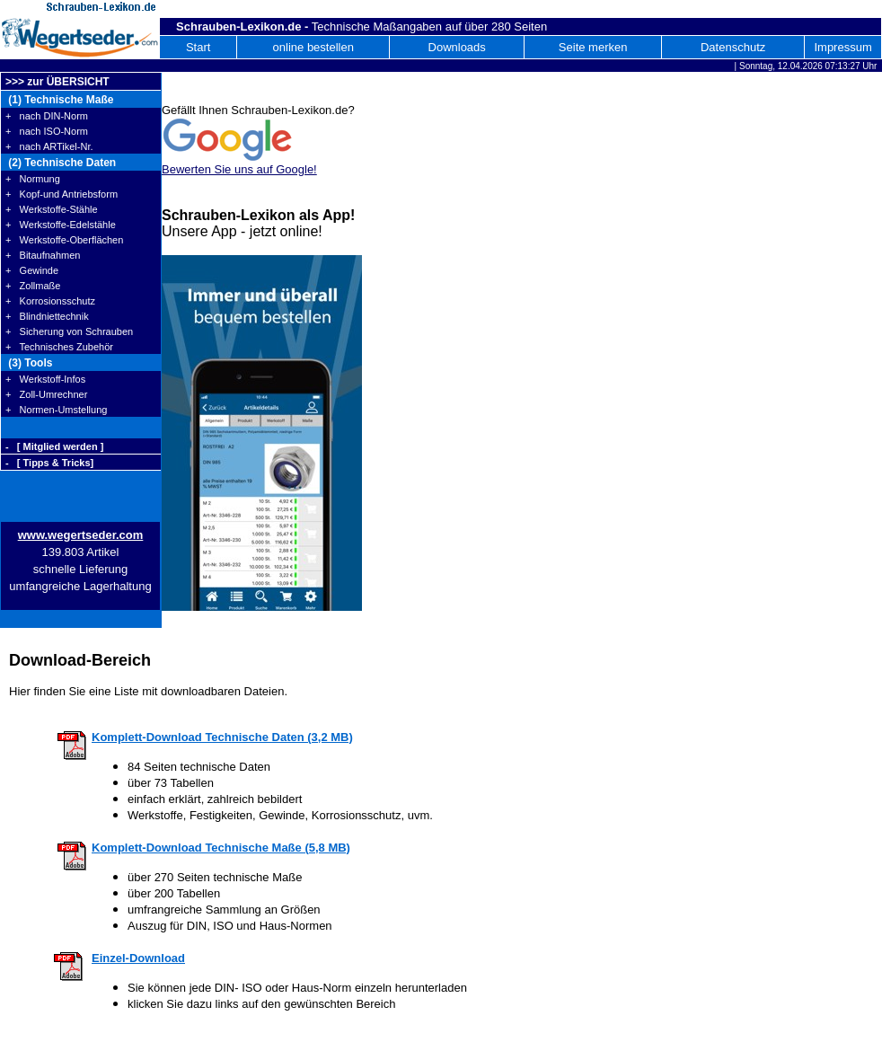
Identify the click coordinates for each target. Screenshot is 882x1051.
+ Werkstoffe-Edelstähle (60, 224)
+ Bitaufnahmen (42, 255)
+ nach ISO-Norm (46, 131)
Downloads (457, 47)
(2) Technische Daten (60, 162)
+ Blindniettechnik (47, 316)
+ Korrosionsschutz (50, 301)
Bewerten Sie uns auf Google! (239, 169)
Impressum (842, 47)
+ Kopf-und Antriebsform (61, 194)
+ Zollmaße (32, 285)
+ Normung (32, 178)
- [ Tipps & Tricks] (49, 462)
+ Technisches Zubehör (59, 346)
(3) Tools (28, 363)
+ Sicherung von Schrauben (69, 331)
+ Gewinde (31, 270)
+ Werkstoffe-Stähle (51, 209)
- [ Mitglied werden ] (54, 446)
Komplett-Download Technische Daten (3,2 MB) (222, 737)
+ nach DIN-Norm (46, 115)
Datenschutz (733, 47)
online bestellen (313, 47)
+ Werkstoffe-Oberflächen (64, 239)
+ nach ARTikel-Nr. (49, 146)
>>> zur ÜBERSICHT (57, 81)
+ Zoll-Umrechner (46, 394)
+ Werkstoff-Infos (45, 379)
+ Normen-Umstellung (56, 409)
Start (198, 47)
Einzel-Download (138, 958)
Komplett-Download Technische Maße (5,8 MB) (221, 847)
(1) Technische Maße (59, 99)
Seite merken (593, 47)
